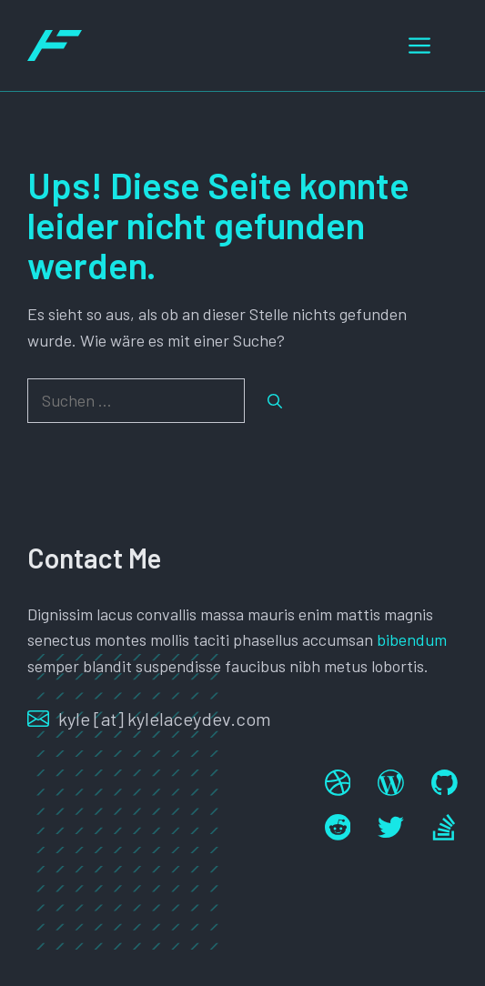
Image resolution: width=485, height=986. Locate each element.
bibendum (412, 639)
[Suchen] (274, 401)
